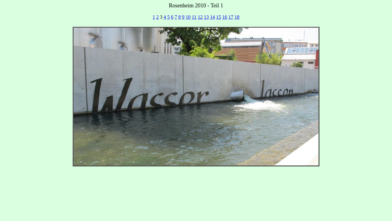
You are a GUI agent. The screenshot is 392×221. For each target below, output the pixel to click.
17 (230, 17)
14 (212, 17)
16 (224, 17)
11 (194, 17)
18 (237, 17)
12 (200, 17)
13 (206, 17)
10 (188, 17)
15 (218, 17)
